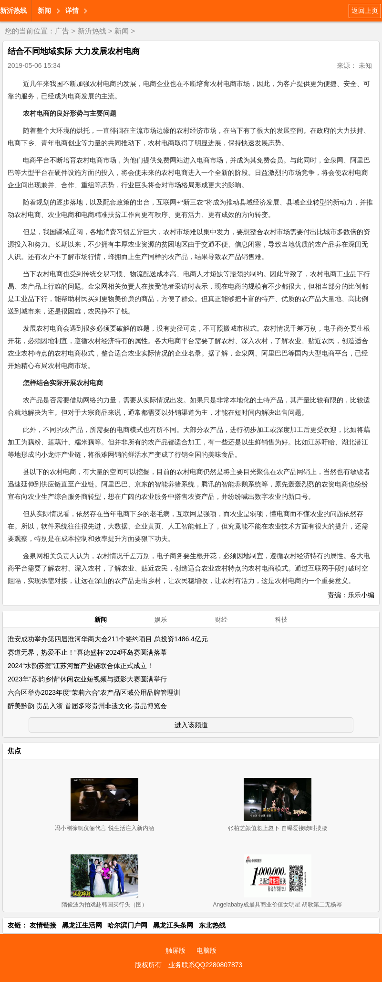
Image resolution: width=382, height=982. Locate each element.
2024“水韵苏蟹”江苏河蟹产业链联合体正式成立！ (81, 665)
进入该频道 (191, 725)
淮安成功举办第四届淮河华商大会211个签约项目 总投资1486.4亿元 (108, 639)
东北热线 (212, 925)
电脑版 (206, 950)
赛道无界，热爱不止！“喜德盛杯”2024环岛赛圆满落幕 (87, 652)
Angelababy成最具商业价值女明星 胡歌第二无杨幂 (277, 904)
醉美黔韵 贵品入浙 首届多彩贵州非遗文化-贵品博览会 (87, 706)
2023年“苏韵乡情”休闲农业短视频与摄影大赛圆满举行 (87, 679)
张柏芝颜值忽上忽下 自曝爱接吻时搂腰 (277, 828)
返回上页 (364, 10)
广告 (62, 31)
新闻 (44, 10)
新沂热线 (13, 10)
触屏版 (175, 950)
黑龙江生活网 (82, 925)
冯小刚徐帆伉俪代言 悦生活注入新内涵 (104, 828)
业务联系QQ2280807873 (205, 965)
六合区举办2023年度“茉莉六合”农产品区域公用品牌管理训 (94, 692)
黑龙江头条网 (173, 925)
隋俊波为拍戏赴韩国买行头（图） (104, 904)
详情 (72, 10)
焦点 (14, 751)
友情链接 (43, 925)
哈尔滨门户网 (127, 925)
